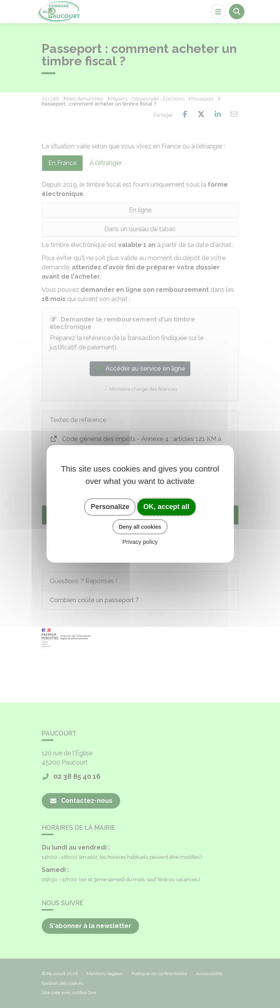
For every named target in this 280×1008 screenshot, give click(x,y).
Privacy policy (140, 541)
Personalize (110, 507)
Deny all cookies (140, 526)
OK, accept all (166, 507)
